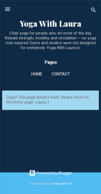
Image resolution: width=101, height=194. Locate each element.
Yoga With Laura (50, 23)
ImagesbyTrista (62, 183)
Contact (61, 74)
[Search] (93, 11)
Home (36, 74)
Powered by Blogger (50, 173)
